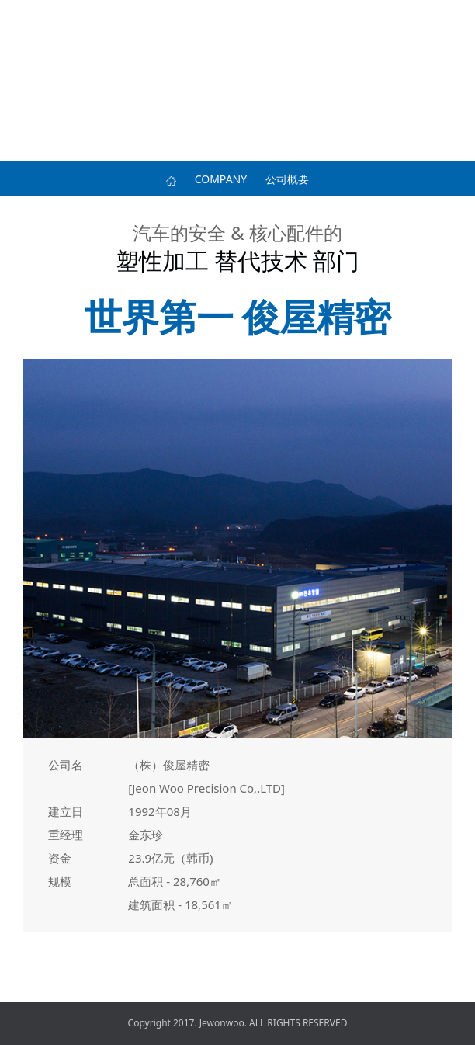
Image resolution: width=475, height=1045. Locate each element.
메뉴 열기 (19, 19)
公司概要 (287, 179)
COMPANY (221, 179)
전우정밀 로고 (237, 19)
